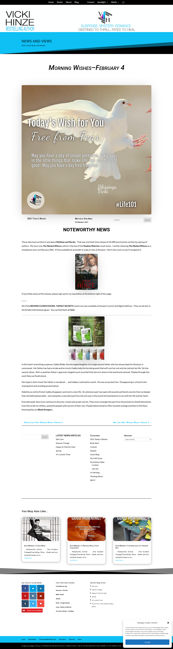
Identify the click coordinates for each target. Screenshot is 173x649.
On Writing (94, 472)
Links (23, 639)
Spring (58, 451)
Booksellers (32, 639)
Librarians (62, 639)
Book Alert (94, 443)
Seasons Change (62, 443)
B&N (57, 594)
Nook (62, 594)
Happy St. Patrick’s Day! (66, 447)
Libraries (72, 639)
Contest (93, 447)
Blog (77, 3)
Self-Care (60, 439)
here (72, 310)
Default (93, 451)
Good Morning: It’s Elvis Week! (34, 546)
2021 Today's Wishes (36, 218)
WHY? (92, 480)
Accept (147, 642)
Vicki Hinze (88, 219)
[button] (168, 623)
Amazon (59, 590)
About (69, 3)
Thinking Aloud (96, 476)
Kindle (65, 590)
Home (52, 3)
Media (113, 3)
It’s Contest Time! (63, 454)
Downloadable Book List (47, 639)
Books (61, 3)
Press (80, 639)
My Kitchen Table (97, 462)
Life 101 (95, 469)
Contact (89, 3)
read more (28, 558)
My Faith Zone (96, 458)
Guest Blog (94, 454)
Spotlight (101, 3)
